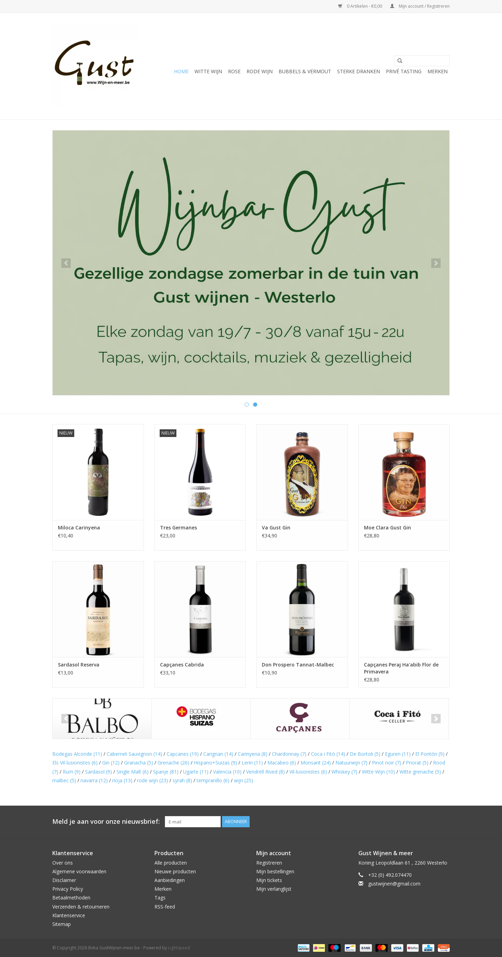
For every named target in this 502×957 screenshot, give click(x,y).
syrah (182, 780)
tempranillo (213, 780)
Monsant (316, 762)
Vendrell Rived (265, 771)
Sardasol (98, 771)
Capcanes (183, 754)
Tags (160, 897)
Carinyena (252, 754)
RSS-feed (164, 906)
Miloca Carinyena (79, 527)
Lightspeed (179, 948)
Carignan (218, 754)
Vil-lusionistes (308, 771)
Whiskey (344, 771)
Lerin (252, 762)
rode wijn (152, 780)
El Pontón (429, 754)
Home (181, 71)
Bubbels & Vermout (305, 71)
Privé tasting (403, 71)
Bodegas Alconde (77, 754)
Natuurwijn (351, 762)
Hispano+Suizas (215, 762)
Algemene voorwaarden (79, 871)
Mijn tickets (269, 880)
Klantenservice (68, 915)
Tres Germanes (178, 527)
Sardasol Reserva (78, 664)
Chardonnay (289, 754)
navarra (94, 780)
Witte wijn (208, 71)
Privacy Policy (67, 889)
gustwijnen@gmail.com (394, 883)
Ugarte (195, 771)
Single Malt (132, 771)
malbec (64, 780)
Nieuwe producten (175, 871)
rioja (122, 780)
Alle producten (170, 862)
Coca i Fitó (328, 754)
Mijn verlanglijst (273, 889)
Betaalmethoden (71, 897)
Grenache (173, 762)
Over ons (62, 862)
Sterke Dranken (358, 71)
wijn (243, 780)
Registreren (269, 862)
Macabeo (281, 762)
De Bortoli (365, 754)
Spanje (165, 771)
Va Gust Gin (276, 527)
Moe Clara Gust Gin (387, 527)
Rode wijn (259, 71)
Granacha (138, 762)
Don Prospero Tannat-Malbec (298, 664)
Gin (111, 762)
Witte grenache (420, 771)
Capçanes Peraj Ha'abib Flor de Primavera (401, 668)
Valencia (227, 771)
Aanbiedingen (169, 880)
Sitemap (61, 924)
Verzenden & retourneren (80, 906)
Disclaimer (64, 880)
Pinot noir (386, 762)
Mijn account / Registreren (420, 6)
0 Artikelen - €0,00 (360, 6)
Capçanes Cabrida (182, 664)
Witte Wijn (378, 771)
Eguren (398, 754)
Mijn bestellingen (275, 871)
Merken (437, 71)
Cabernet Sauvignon (134, 754)
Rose (234, 71)
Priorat (417, 762)
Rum (72, 771)
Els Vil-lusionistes (75, 762)
